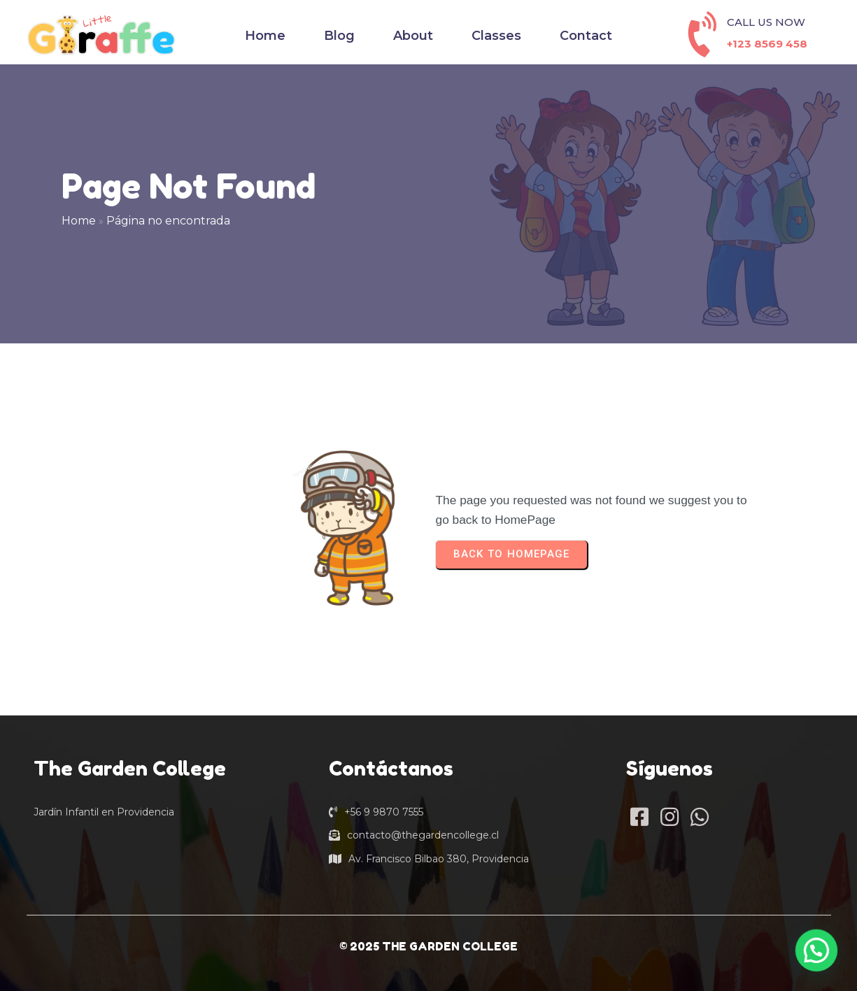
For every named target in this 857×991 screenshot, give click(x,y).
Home (79, 220)
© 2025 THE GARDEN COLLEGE (428, 946)
